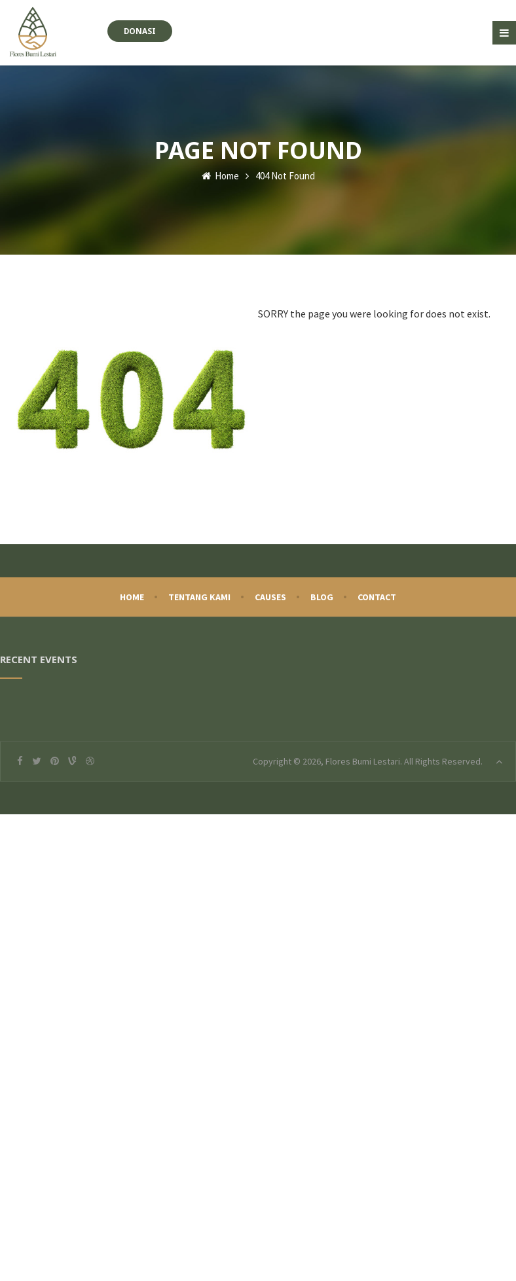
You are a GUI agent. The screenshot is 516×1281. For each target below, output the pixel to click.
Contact (377, 597)
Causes (270, 597)
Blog (321, 597)
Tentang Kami (199, 597)
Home (220, 176)
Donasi (140, 31)
